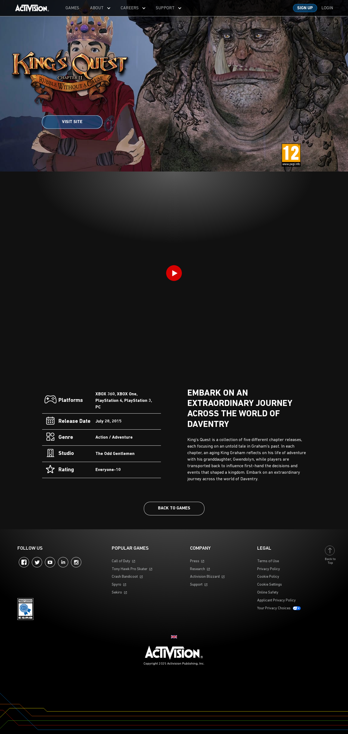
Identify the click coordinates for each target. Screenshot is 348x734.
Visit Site (72, 122)
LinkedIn (63, 562)
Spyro (116, 585)
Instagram (76, 562)
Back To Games (174, 508)
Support (196, 585)
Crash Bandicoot (125, 577)
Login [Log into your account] (327, 8)
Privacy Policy (268, 569)
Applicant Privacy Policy (276, 600)
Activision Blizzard (205, 577)
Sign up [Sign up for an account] (305, 8)
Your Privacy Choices (274, 608)
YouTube (50, 562)
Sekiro (117, 593)
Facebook (24, 562)
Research (197, 569)
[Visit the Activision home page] (32, 8)
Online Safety (267, 593)
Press (194, 561)
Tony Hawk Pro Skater (129, 569)
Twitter (37, 562)
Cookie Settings (269, 585)
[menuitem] (72, 8)
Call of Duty (121, 561)
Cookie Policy (268, 577)
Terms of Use (268, 561)
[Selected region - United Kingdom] (174, 637)
